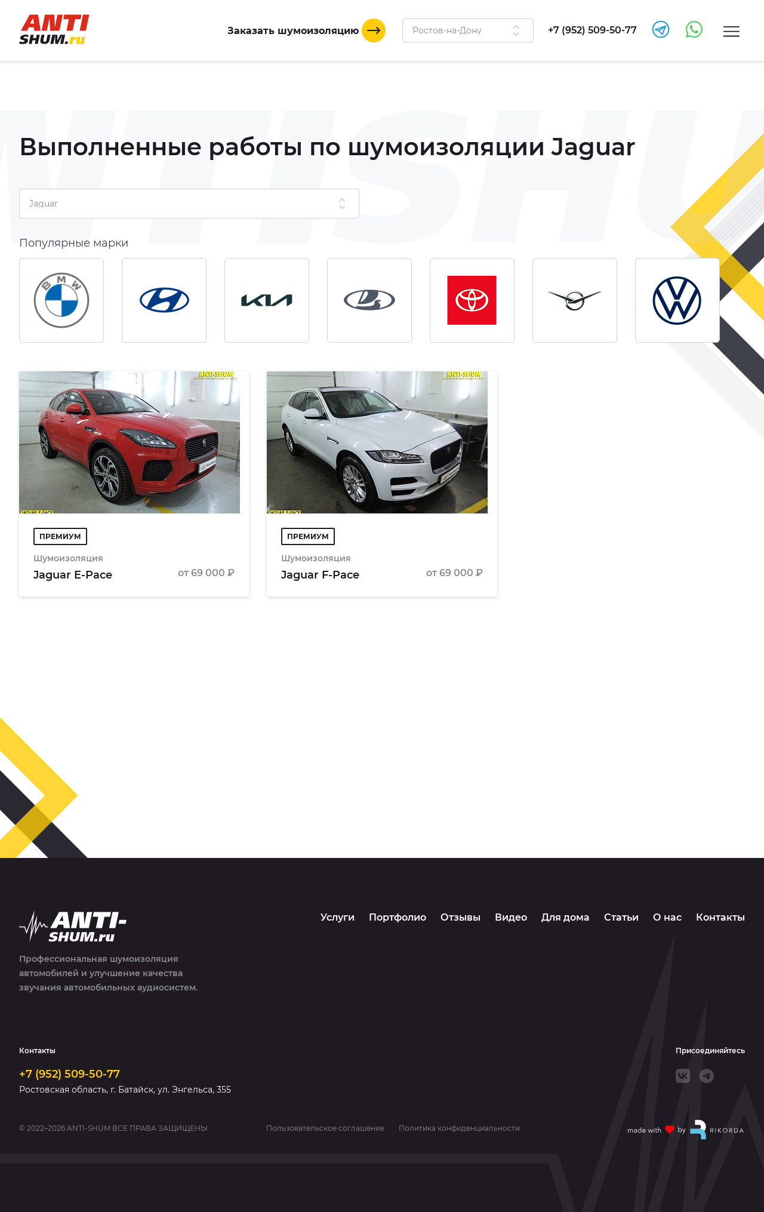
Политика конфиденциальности (459, 1128)
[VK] (683, 1076)
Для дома (565, 917)
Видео (511, 917)
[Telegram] (707, 1076)
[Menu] (731, 31)
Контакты (720, 917)
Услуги (338, 917)
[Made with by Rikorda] (686, 1129)
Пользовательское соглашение (325, 1128)
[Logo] (54, 29)
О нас (667, 917)
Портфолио (397, 917)
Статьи (621, 917)
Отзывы (460, 917)
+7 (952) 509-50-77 (69, 1074)
